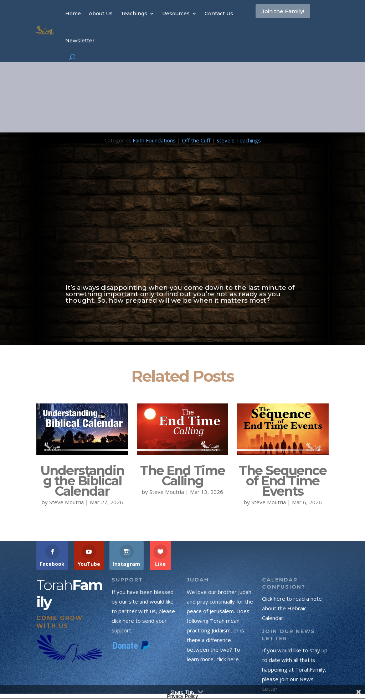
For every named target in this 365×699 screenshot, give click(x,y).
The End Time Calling (182, 476)
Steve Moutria (66, 502)
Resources (176, 13)
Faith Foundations (154, 140)
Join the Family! (278, 19)
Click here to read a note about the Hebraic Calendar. (292, 608)
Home (73, 13)
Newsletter (79, 40)
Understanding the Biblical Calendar (82, 481)
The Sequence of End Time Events (283, 481)
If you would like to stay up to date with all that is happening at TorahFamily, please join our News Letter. (295, 669)
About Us (101, 13)
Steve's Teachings (238, 140)
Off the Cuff (196, 140)
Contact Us (219, 13)
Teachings (133, 13)
